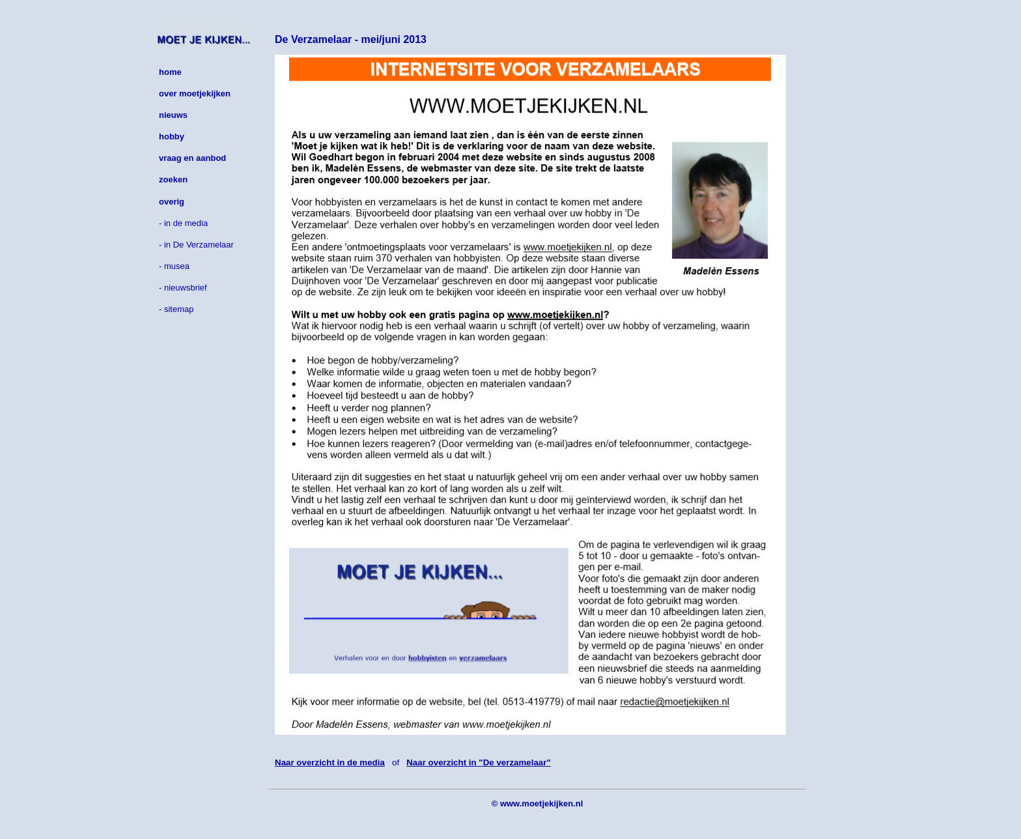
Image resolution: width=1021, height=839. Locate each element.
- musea (174, 266)
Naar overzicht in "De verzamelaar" (478, 762)
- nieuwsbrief (183, 287)
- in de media (183, 223)
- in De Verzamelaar (196, 244)
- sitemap (176, 309)
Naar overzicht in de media (330, 762)
